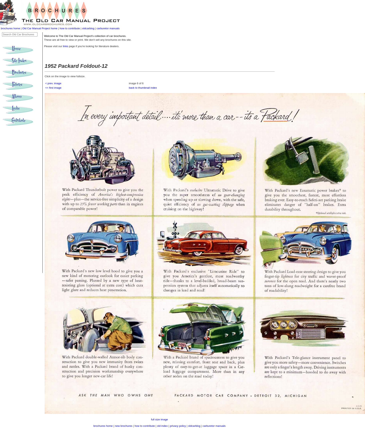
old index (162, 425)
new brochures (123, 425)
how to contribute (70, 28)
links (65, 46)
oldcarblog (88, 28)
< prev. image (53, 83)
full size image (159, 419)
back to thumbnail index (143, 87)
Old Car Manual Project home (40, 28)
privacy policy (178, 425)
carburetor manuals (108, 28)
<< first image (53, 87)
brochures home (10, 28)
